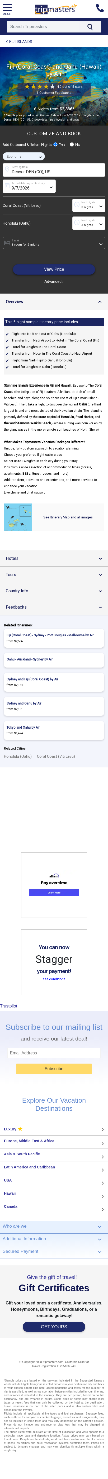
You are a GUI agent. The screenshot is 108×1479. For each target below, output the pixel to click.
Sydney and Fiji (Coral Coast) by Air (32, 679)
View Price (54, 269)
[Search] (43, 26)
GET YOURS (54, 1326)
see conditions (54, 979)
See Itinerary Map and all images (68, 517)
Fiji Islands (20, 41)
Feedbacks (57, 607)
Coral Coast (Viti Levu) (22, 205)
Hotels (57, 558)
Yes (59, 144)
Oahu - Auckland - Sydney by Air (30, 659)
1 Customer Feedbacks (54, 93)
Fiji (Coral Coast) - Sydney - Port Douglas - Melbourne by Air (50, 635)
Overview (56, 301)
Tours (57, 574)
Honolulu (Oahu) (17, 223)
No (75, 144)
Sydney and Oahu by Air (24, 703)
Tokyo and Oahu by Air (23, 727)
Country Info (57, 590)
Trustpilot (8, 1006)
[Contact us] (102, 9)
